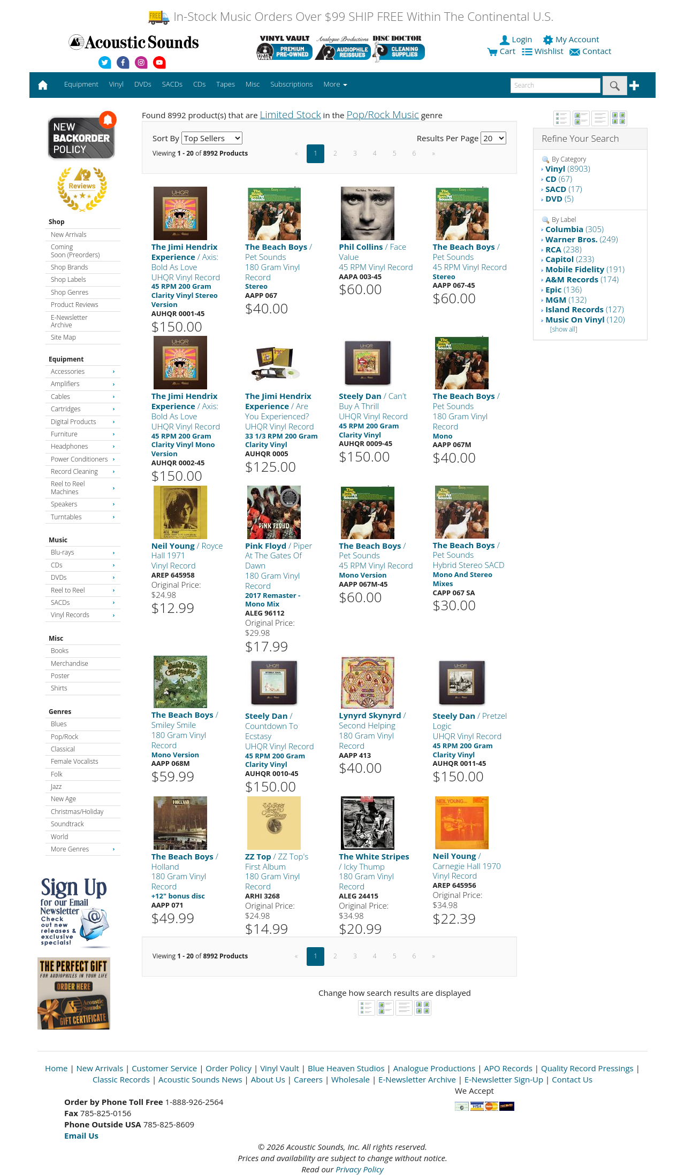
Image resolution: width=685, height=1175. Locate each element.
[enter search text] (555, 85)
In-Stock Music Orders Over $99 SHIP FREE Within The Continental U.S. (350, 16)
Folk (57, 774)
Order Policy (229, 1068)
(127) (584, 309)
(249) (581, 239)
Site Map (63, 337)
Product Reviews (74, 304)
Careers (308, 1079)
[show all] (563, 329)
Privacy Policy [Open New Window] (359, 1169)
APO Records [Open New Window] (508, 1068)
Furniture (83, 434)
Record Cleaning (83, 471)
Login (517, 39)
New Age (63, 798)
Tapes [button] (225, 84)
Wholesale (350, 1079)
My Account (572, 39)
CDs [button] (199, 84)
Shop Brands (69, 267)
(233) (569, 259)
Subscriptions (291, 84)
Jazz (56, 786)
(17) (563, 188)
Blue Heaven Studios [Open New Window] (346, 1068)
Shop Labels (68, 279)
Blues (59, 723)
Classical (63, 749)
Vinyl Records (83, 614)
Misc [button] (253, 84)
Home (56, 1068)
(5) (559, 198)
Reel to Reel (83, 590)
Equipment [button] (81, 84)
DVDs (83, 577)
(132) (566, 299)
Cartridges (83, 408)
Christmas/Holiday (77, 811)
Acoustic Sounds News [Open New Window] (200, 1079)
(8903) (567, 168)
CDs (83, 565)
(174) (582, 279)
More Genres (83, 849)
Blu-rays (83, 552)
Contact (591, 50)
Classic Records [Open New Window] (121, 1079)
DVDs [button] (142, 84)
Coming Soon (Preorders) (75, 250)
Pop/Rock (64, 736)
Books (59, 650)
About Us (268, 1079)
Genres (60, 711)
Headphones (83, 446)
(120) (585, 319)
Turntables (83, 516)
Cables (83, 396)
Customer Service (164, 1068)
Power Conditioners (83, 459)
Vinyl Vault (279, 1068)
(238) (563, 249)
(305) (574, 229)
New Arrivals (68, 234)
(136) (563, 289)
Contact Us (572, 1079)
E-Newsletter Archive (69, 321)
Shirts (59, 688)
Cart (501, 50)
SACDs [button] (172, 84)
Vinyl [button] (116, 84)
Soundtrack (67, 823)
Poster (60, 675)
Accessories (83, 371)
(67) (558, 178)
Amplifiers (83, 383)
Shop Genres (69, 292)
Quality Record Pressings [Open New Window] (587, 1068)
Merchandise (69, 663)
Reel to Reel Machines (83, 487)
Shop (57, 221)
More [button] (335, 84)
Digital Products (83, 421)
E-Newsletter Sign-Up (504, 1079)
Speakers (83, 504)
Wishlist (544, 50)
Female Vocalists (74, 761)
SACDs (83, 602)
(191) (585, 269)
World (59, 836)
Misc (56, 638)
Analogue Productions (434, 1068)
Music (58, 539)
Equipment (66, 359)
